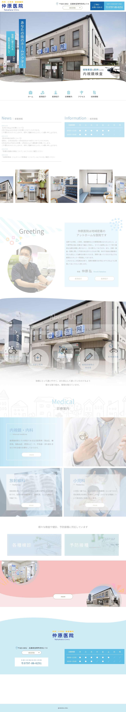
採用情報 (94, 94)
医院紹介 (42, 94)
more (63, 596)
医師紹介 (55, 94)
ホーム (30, 94)
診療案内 (68, 94)
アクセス (81, 94)
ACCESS (74, 7)
